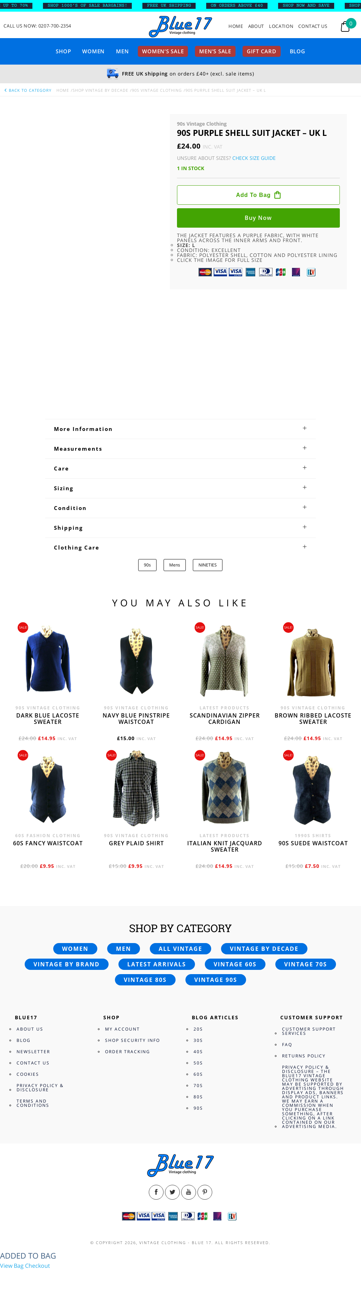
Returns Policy (304, 1056)
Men (122, 51)
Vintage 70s (305, 964)
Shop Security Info (132, 1040)
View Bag (12, 1266)
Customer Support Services (309, 1031)
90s (147, 565)
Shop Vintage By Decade (100, 90)
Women (93, 51)
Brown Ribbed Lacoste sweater (313, 719)
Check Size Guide (254, 158)
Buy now (258, 218)
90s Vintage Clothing (157, 90)
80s (198, 1097)
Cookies (28, 1074)
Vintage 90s (215, 980)
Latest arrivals (156, 964)
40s (198, 1052)
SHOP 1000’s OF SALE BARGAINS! (91, 5)
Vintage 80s (145, 980)
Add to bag (253, 195)
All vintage (180, 949)
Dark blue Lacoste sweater (47, 719)
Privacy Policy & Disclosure (40, 1087)
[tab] (180, 429)
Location (281, 26)
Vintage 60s (235, 964)
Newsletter (33, 1052)
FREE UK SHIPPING (174, 5)
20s (198, 1029)
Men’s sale (215, 51)
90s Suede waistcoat (313, 843)
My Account (122, 1029)
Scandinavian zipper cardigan (225, 719)
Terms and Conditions (33, 1103)
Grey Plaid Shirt (136, 843)
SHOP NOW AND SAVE (310, 5)
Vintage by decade (264, 949)
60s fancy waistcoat (48, 843)
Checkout (37, 1266)
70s (198, 1085)
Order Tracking (127, 1052)
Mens (174, 565)
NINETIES (207, 565)
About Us (30, 1029)
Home (235, 26)
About (256, 26)
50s (198, 1063)
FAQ (287, 1045)
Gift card (261, 51)
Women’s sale (163, 51)
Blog (297, 51)
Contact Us (313, 26)
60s (198, 1074)
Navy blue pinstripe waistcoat (136, 719)
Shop (63, 51)
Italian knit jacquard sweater (224, 846)
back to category (27, 90)
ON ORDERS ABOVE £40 (241, 5)
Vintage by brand (66, 964)
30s (198, 1040)
